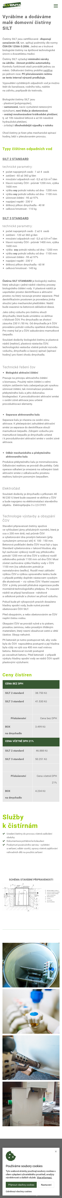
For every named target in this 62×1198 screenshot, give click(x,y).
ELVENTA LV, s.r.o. (39, 1190)
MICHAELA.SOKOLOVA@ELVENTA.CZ (31, 1171)
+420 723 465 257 (32, 1174)
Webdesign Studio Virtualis (41, 1194)
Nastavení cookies (16, 1194)
